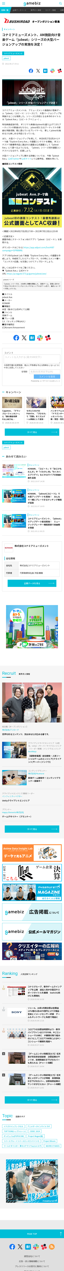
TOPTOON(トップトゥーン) (15, 1131)
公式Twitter (13, 158)
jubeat (6, 58)
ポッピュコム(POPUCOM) (14, 1136)
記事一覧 (4, 10)
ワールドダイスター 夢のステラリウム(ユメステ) (23, 1146)
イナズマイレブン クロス (13, 1126)
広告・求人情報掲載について (32, 1261)
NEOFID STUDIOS (53, 1146)
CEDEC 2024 (35, 1131)
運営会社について (32, 1256)
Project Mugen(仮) (35, 1136)
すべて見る (32, 432)
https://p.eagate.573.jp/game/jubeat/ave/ (26, 273)
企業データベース (19, 10)
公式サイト (26, 158)
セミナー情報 (50, 10)
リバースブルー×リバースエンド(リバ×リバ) (21, 1141)
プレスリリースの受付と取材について (32, 1266)
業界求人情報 (36, 10)
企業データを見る (32, 583)
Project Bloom (49, 1141)
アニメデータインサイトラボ (38, 1126)
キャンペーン (9, 29)
